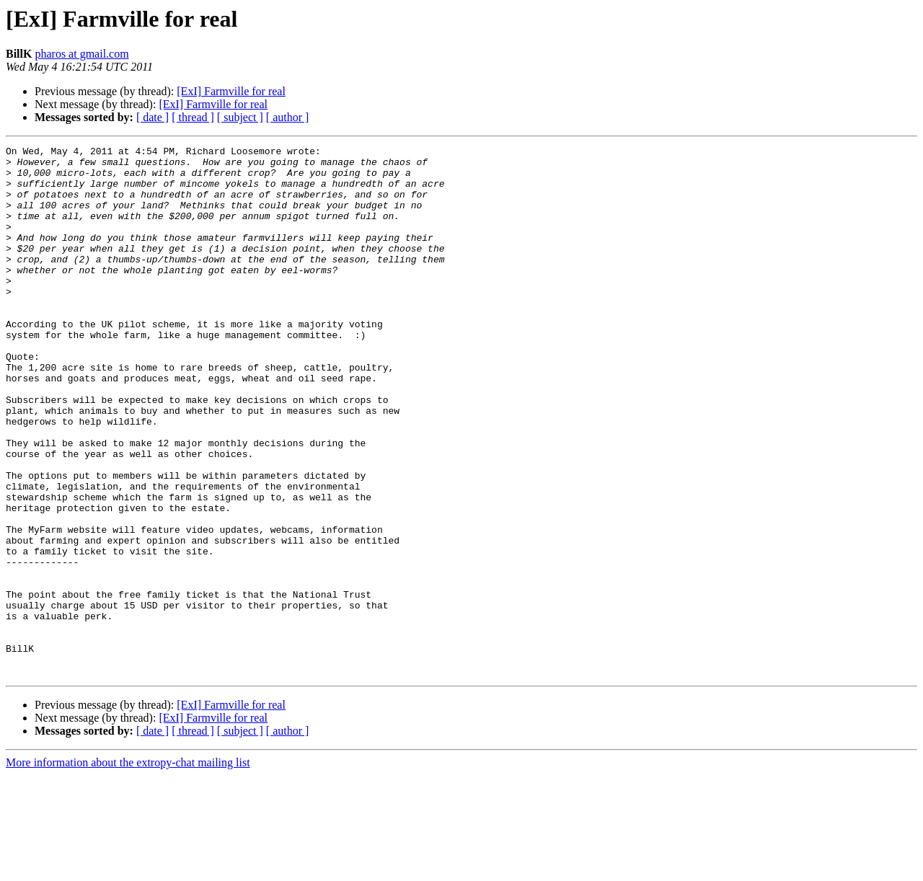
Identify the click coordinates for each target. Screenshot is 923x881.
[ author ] (287, 117)
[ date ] (152, 117)
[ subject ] (240, 117)
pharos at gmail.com (81, 54)
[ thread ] (193, 117)
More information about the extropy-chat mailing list (128, 868)
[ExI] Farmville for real (231, 91)
